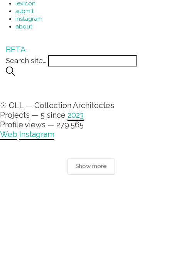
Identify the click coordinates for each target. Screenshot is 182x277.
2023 (75, 115)
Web (8, 134)
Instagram (36, 134)
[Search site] (10, 73)
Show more (91, 166)
